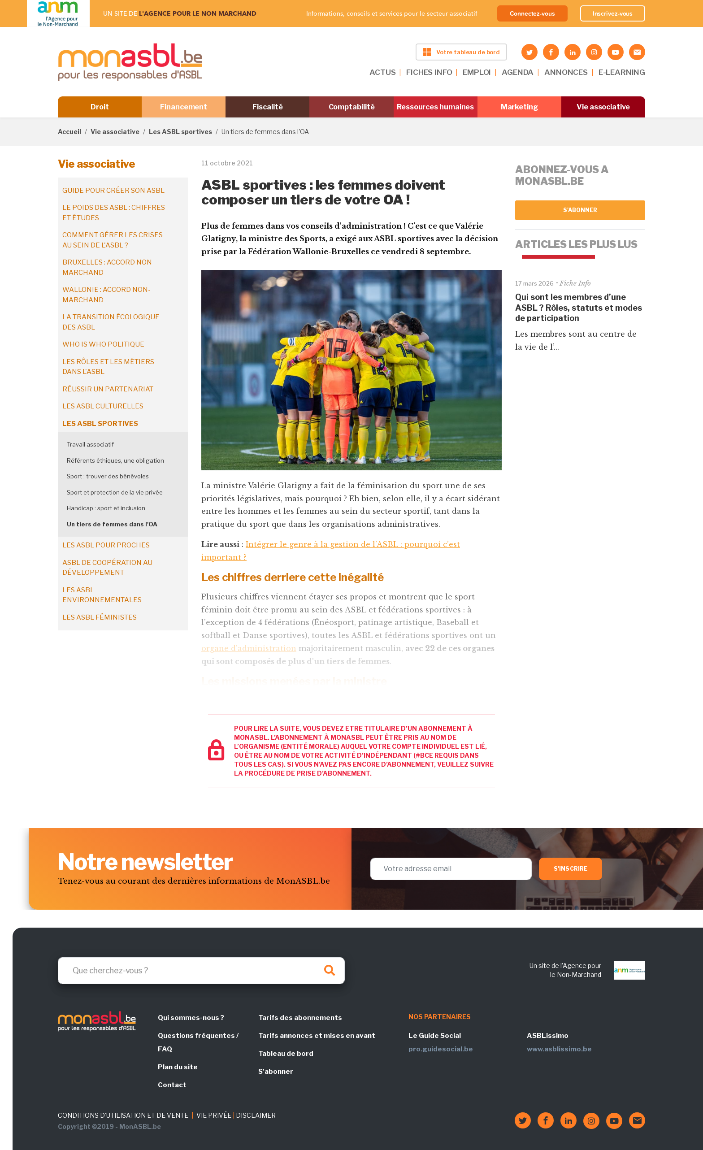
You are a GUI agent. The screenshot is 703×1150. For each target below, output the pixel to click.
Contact (172, 1085)
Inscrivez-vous (613, 13)
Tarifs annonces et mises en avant (316, 1036)
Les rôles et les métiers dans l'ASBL (108, 367)
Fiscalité (267, 107)
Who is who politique (103, 344)
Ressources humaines (435, 107)
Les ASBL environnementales (102, 595)
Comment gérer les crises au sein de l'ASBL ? (112, 240)
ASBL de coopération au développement (107, 568)
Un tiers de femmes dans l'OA (112, 524)
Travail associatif (90, 444)
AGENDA (518, 72)
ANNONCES (566, 72)
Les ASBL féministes (99, 617)
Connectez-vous (532, 13)
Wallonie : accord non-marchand (106, 295)
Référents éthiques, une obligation (115, 460)
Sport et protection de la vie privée (115, 492)
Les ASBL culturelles (102, 406)
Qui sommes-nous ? (191, 1018)
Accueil (69, 131)
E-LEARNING (622, 72)
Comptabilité (352, 107)
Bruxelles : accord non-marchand (108, 267)
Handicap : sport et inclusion (106, 508)
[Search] (201, 970)
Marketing (519, 107)
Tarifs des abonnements (300, 1018)
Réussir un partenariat (107, 389)
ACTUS (382, 72)
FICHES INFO (429, 72)
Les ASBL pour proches (106, 545)
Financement (183, 107)
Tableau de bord (285, 1054)
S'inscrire (570, 868)
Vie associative (603, 107)
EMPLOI (477, 72)
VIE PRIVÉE (213, 1115)
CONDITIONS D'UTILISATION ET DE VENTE (123, 1115)
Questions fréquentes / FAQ (198, 1042)
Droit (100, 107)
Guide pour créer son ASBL (113, 191)
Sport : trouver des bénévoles (108, 476)
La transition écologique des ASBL (111, 322)
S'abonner (580, 210)
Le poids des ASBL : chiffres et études (113, 213)
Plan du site (178, 1067)
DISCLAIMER (256, 1115)
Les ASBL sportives (180, 131)
